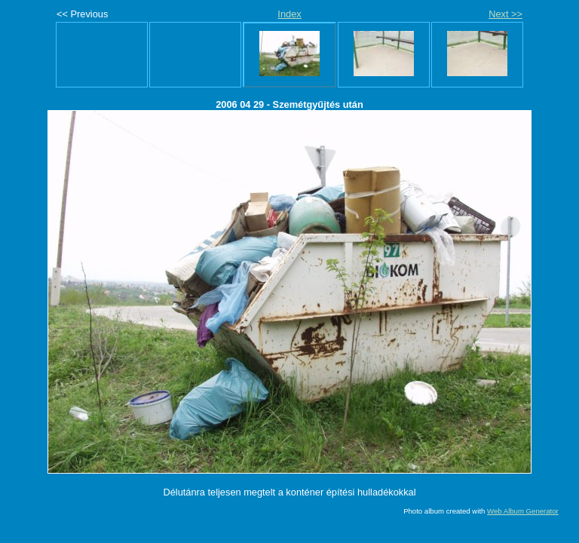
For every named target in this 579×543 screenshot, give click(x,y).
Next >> (505, 14)
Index (289, 14)
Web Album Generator (523, 511)
